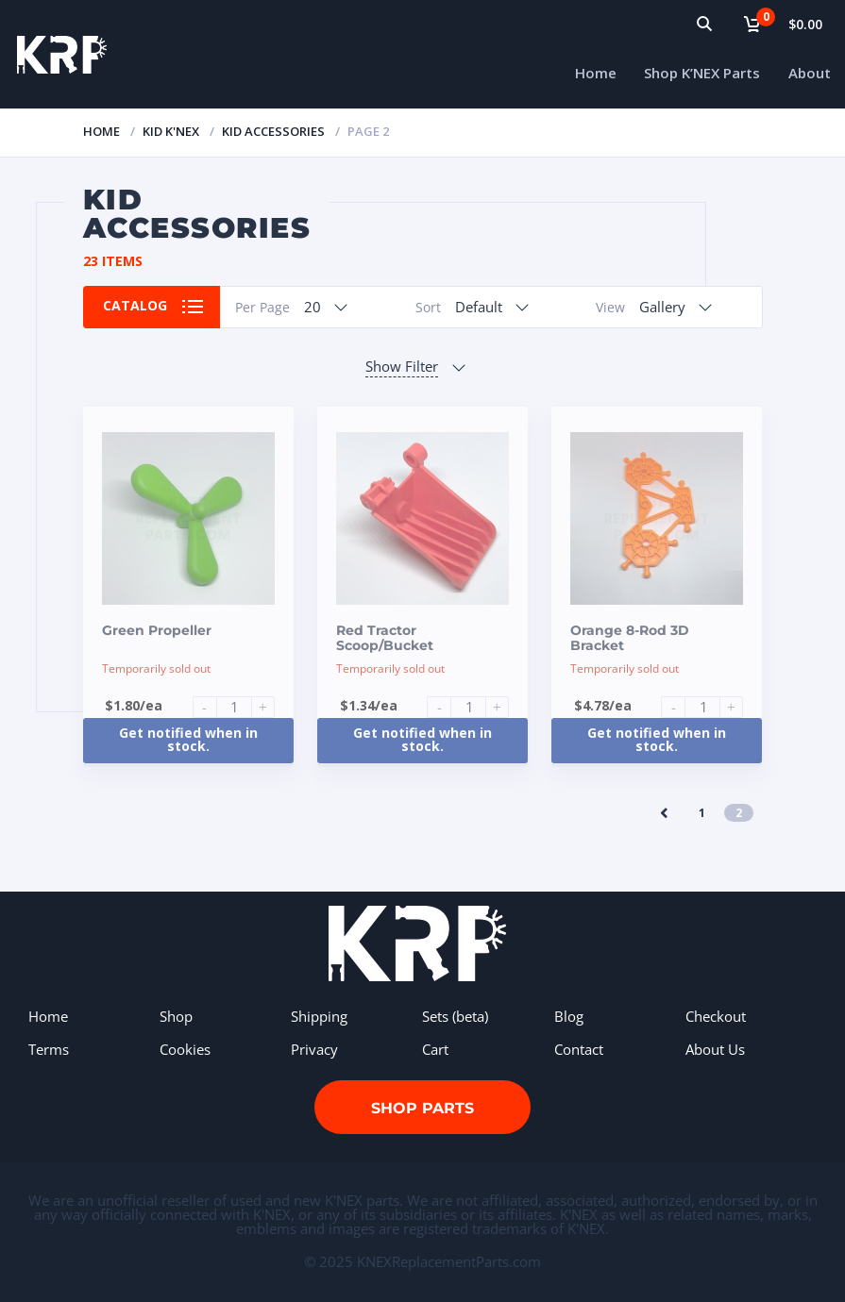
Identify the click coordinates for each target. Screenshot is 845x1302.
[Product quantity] (241, 707)
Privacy (314, 1049)
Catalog (136, 306)
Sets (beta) (455, 1016)
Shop (176, 1016)
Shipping (319, 1016)
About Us (715, 1049)
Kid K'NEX (171, 131)
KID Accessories (273, 131)
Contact (578, 1049)
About (809, 72)
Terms (48, 1049)
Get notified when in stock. (188, 739)
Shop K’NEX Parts (702, 72)
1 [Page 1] (702, 813)
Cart (435, 1049)
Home (596, 72)
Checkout (715, 1016)
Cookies (185, 1049)
